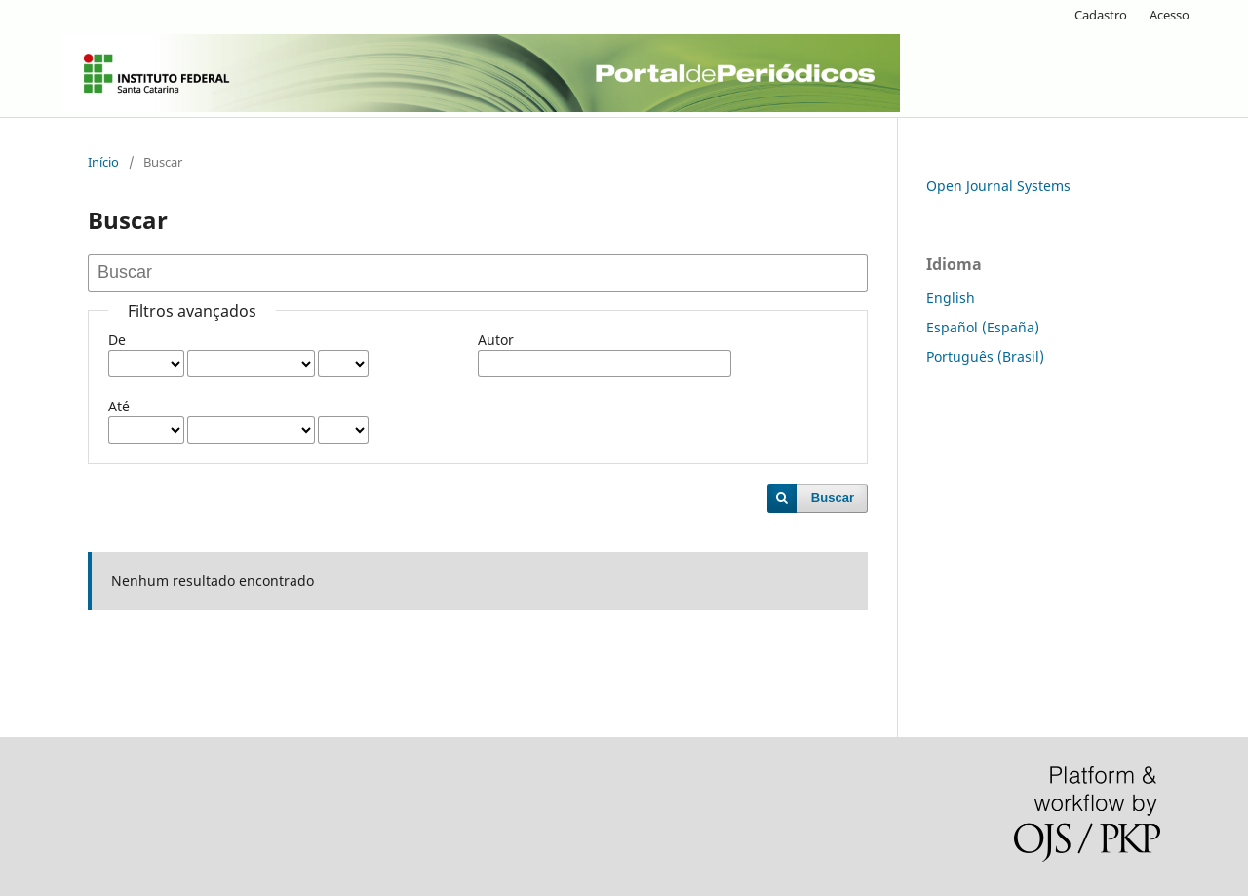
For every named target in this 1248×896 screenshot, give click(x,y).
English (950, 298)
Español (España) (982, 327)
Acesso (1170, 14)
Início (103, 162)
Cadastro (1100, 14)
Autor (496, 340)
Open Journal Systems (998, 185)
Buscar (832, 497)
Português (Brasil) (985, 356)
